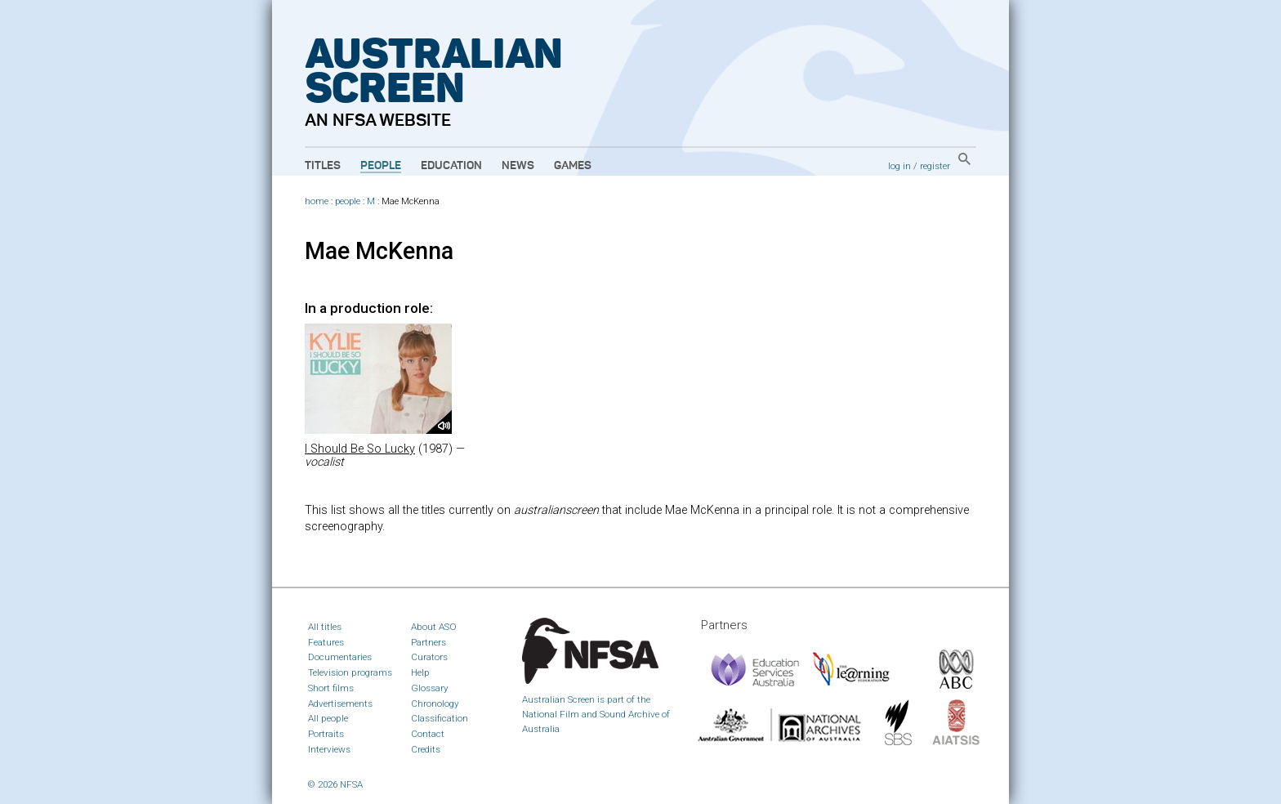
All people (328, 718)
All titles (324, 626)
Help (420, 672)
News (518, 166)
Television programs (350, 672)
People (380, 166)
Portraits (326, 733)
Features (326, 642)
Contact (427, 733)
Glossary (430, 688)
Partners (428, 642)
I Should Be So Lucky (360, 449)
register (935, 166)
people (347, 201)
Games (572, 166)
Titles (323, 166)
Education (451, 166)
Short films (331, 688)
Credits (425, 749)
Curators (429, 657)
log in (899, 166)
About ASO (434, 626)
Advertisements (340, 703)
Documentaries (340, 657)
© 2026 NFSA (335, 784)
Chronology (435, 703)
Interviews (329, 749)
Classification (439, 718)
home (316, 201)
